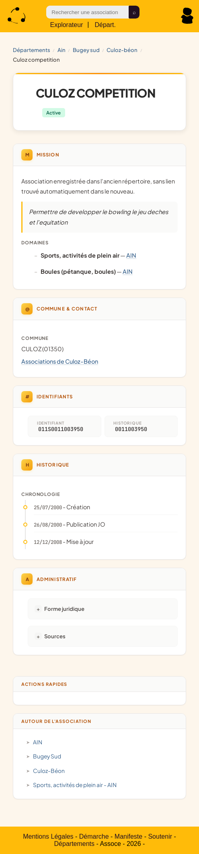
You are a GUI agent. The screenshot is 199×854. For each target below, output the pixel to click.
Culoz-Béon (122, 49)
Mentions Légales (48, 836)
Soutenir (160, 836)
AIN (61, 49)
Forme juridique (64, 608)
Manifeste (128, 836)
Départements (31, 49)
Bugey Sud (86, 49)
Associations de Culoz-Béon (59, 361)
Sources (55, 636)
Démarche (94, 836)
